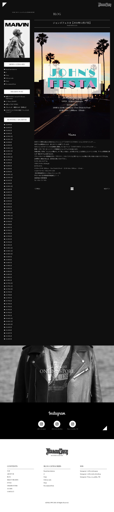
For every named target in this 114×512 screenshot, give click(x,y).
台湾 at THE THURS (12, 104)
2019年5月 (9, 233)
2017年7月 (9, 298)
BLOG (17, 12)
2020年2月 (9, 207)
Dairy (7, 75)
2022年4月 (9, 168)
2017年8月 (9, 295)
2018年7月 (9, 262)
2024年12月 (9, 148)
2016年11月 (9, 321)
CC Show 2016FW (11, 101)
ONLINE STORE (12, 485)
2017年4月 (9, 306)
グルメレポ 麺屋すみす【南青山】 (16, 107)
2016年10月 (9, 324)
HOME (13, 12)
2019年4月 (9, 236)
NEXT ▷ (107, 189)
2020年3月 (9, 204)
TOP (8, 471)
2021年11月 (9, 174)
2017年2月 (9, 312)
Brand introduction (11, 69)
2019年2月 (9, 242)
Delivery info (10, 78)
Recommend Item (11, 84)
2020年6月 (9, 195)
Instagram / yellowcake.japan (89, 471)
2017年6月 (9, 301)
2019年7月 (9, 227)
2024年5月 (9, 154)
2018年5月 (9, 268)
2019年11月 (9, 215)
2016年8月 (9, 330)
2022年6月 (9, 163)
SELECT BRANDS (12, 480)
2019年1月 (9, 245)
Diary (7, 81)
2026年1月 (9, 133)
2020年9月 (9, 189)
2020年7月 (9, 192)
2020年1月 (9, 210)
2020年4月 (9, 201)
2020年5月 (9, 198)
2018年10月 (9, 254)
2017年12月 (9, 283)
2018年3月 (9, 274)
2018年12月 (9, 248)
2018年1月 (9, 280)
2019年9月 (9, 221)
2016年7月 (9, 333)
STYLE (9, 483)
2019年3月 (9, 239)
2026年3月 (9, 127)
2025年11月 (9, 139)
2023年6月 (9, 160)
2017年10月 (9, 289)
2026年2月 (9, 130)
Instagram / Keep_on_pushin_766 (90, 477)
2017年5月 (9, 303)
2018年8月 (9, 259)
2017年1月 (9, 315)
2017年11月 (9, 286)
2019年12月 (9, 212)
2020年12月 (9, 186)
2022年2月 (9, 171)
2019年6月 (9, 230)
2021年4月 (9, 183)
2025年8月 (9, 142)
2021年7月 (9, 180)
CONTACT (10, 491)
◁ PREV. (37, 189)
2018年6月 (9, 265)
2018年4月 (9, 271)
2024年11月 (9, 151)
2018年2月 (9, 277)
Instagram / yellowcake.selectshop (90, 474)
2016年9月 (9, 327)
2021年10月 (9, 177)
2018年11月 (9, 251)
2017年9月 (9, 292)
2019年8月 (9, 224)
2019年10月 (9, 218)
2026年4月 (9, 124)
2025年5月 (9, 145)
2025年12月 (9, 136)
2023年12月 (9, 157)
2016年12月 (9, 318)
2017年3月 (9, 309)
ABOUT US (10, 474)
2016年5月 (9, 339)
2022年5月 (9, 165)
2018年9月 (9, 257)
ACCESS (9, 488)
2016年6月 (9, 336)
